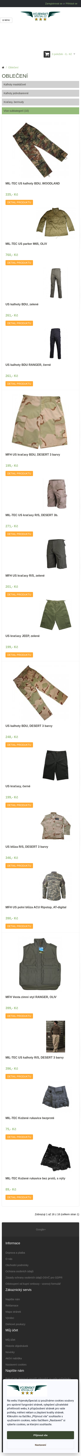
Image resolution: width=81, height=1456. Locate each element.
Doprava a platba (15, 1252)
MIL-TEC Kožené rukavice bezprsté (29, 1118)
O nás (8, 1258)
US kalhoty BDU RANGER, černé (28, 364)
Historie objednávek (16, 1345)
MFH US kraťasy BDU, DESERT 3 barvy (32, 454)
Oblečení (13, 67)
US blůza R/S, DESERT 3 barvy (26, 846)
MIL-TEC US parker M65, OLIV (26, 243)
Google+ (40, 1229)
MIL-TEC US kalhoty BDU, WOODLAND (32, 183)
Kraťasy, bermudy (14, 102)
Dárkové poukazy (15, 1324)
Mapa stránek (13, 1311)
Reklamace (11, 1305)
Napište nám (12, 1299)
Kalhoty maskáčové (15, 84)
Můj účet (10, 1339)
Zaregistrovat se (53, 3)
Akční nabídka (13, 1358)
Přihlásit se (71, 3)
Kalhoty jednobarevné (16, 93)
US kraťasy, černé (17, 786)
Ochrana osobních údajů (19, 1271)
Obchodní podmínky (16, 1265)
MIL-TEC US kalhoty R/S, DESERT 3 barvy (34, 1057)
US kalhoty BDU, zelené (21, 304)
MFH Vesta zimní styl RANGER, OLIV (30, 997)
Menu (6, 20)
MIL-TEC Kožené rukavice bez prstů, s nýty (35, 1178)
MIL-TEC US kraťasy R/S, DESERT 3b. (31, 515)
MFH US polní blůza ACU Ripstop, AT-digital (35, 907)
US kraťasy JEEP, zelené (22, 636)
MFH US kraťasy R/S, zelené (25, 575)
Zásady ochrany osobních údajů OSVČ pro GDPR (33, 1277)
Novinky (10, 1352)
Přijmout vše (41, 1435)
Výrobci (9, 1318)
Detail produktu (19, 202)
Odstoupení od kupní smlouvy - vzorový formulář (33, 1283)
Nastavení (40, 1444)
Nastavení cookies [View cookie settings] (15, 1364)
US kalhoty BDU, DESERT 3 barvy (28, 725)
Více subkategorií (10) (16, 110)
